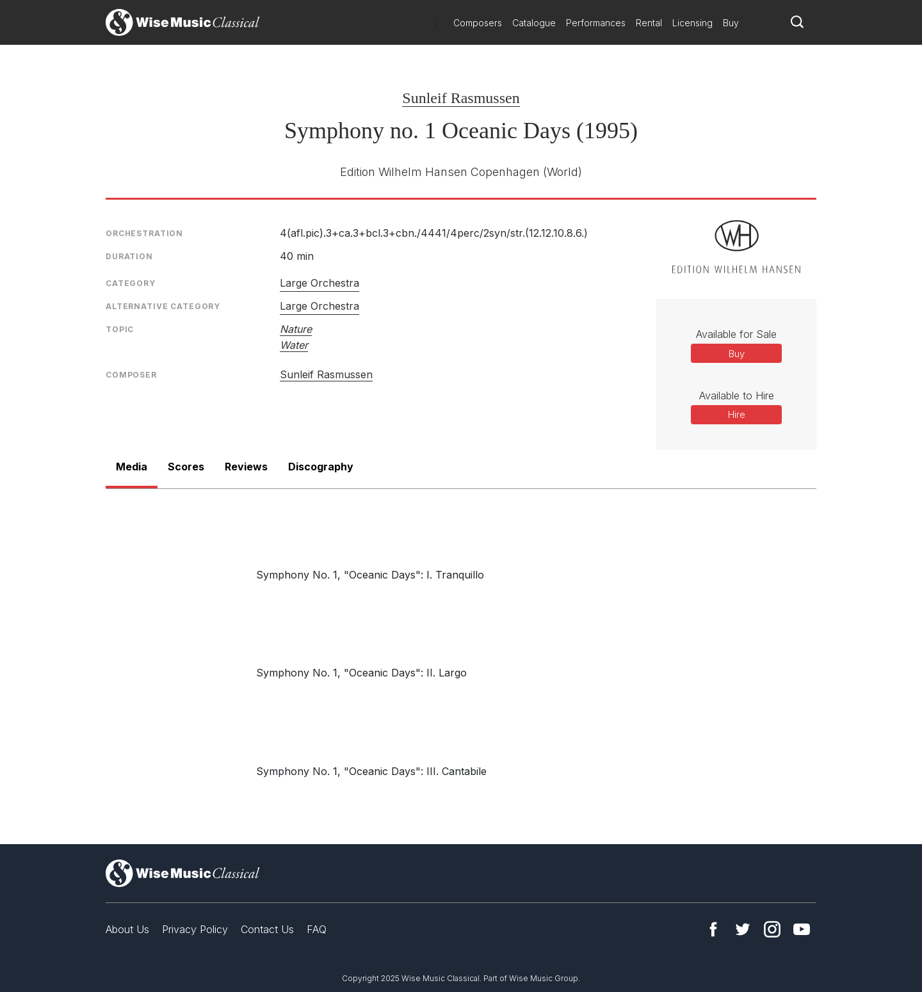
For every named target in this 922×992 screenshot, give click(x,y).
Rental (649, 22)
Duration (129, 256)
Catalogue (534, 22)
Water (294, 345)
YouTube (801, 929)
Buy (731, 22)
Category (131, 283)
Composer (131, 375)
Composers (477, 22)
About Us (127, 929)
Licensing (692, 22)
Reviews (246, 466)
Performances (596, 22)
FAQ (317, 929)
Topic (120, 329)
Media (131, 466)
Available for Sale (736, 334)
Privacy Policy (195, 929)
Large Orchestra (319, 282)
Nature (296, 329)
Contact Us (267, 929)
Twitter (742, 929)
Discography (320, 466)
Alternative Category (163, 306)
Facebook (713, 929)
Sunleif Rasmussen (460, 98)
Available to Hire (736, 395)
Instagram (772, 929)
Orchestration (144, 233)
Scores (186, 466)
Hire (736, 414)
